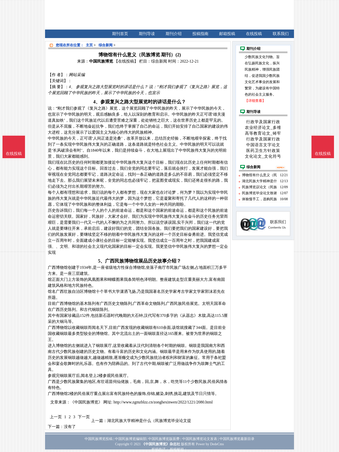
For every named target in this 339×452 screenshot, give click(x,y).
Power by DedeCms (210, 444)
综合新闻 (106, 45)
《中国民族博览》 (86, 402)
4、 (96, 101)
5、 (101, 261)
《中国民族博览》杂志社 (161, 444)
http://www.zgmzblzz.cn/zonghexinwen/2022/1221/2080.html (163, 402)
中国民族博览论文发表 (199, 439)
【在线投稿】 (126, 61)
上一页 (56, 417)
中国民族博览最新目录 (236, 439)
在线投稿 (323, 153)
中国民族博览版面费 (164, 439)
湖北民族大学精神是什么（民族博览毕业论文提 (149, 420)
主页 (89, 45)
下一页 (84, 417)
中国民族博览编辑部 (130, 439)
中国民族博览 (101, 61)
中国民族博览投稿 (99, 439)
